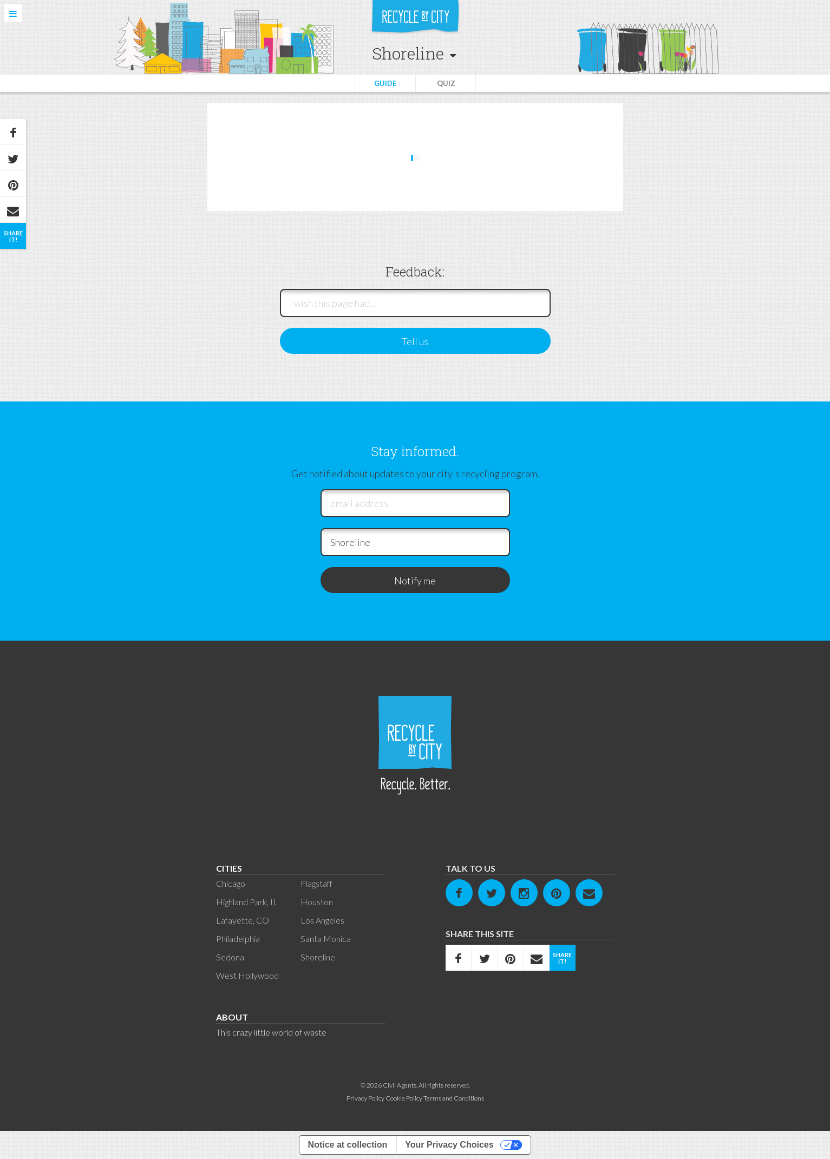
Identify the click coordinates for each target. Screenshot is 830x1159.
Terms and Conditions (453, 1098)
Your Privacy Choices (449, 1144)
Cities (229, 868)
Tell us (415, 341)
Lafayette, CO (242, 920)
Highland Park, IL (247, 902)
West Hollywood (247, 975)
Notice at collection (348, 1144)
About (232, 1017)
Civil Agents (399, 1085)
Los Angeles (322, 920)
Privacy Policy (365, 1098)
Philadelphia (238, 938)
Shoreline (317, 957)
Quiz (446, 83)
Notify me (415, 581)
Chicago (230, 883)
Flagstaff (316, 883)
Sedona (230, 957)
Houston (316, 902)
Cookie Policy (403, 1098)
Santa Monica (325, 938)
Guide (385, 83)
